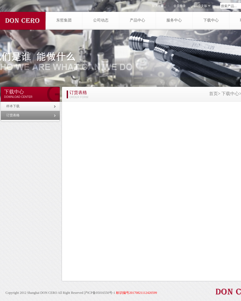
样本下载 (13, 106)
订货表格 (13, 115)
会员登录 (180, 5)
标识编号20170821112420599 (136, 293)
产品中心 (137, 20)
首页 (213, 93)
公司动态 (101, 20)
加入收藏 (158, 5)
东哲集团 (64, 20)
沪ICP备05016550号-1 (99, 293)
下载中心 (211, 20)
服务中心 (174, 20)
